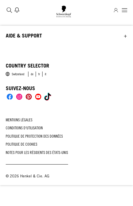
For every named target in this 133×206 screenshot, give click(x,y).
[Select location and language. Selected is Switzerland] (14, 74)
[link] (32, 74)
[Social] (10, 97)
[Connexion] (116, 10)
